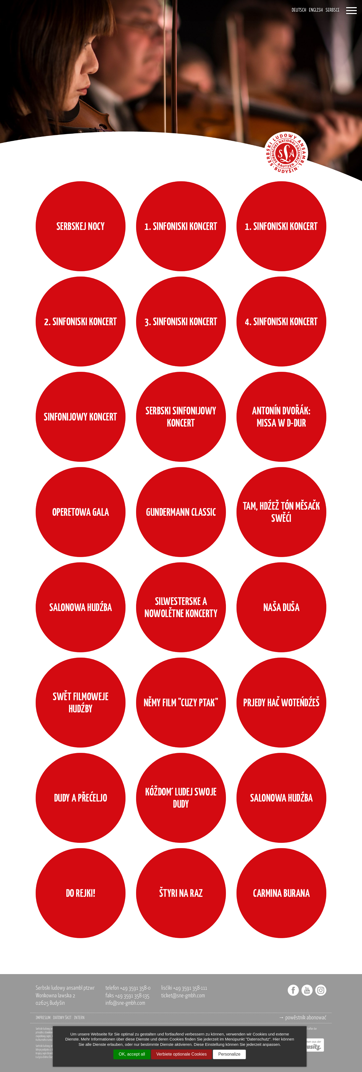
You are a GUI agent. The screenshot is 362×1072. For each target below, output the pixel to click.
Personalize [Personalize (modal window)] (229, 1054)
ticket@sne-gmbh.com (183, 996)
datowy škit (62, 1018)
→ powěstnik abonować (302, 1018)
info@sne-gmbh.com (125, 1003)
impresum (43, 1018)
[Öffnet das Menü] (351, 10)
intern (79, 1018)
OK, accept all (132, 1054)
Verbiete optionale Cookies (181, 1054)
